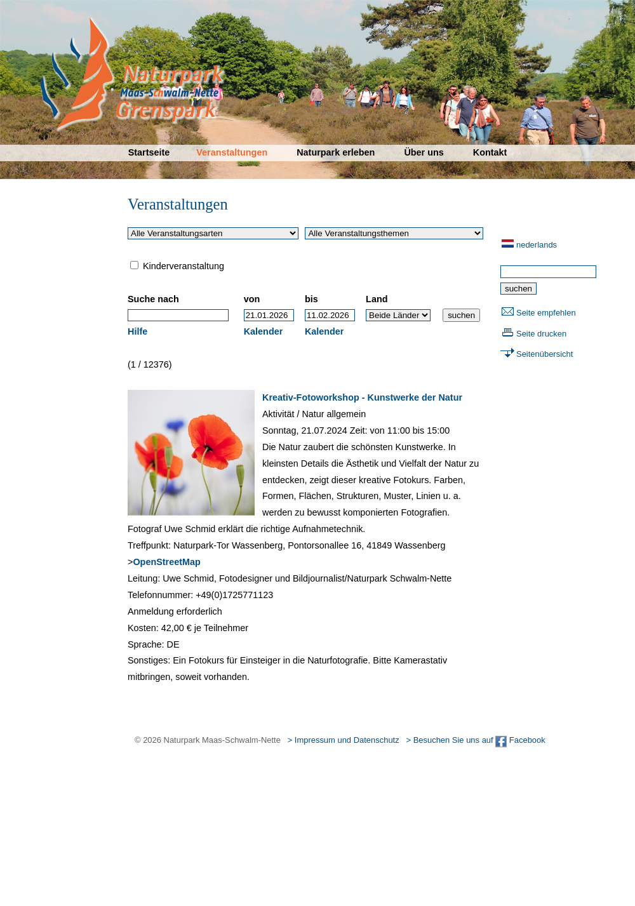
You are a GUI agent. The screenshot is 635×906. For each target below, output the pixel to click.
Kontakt (490, 152)
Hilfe (137, 331)
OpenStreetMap (166, 562)
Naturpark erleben (336, 152)
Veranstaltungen (231, 152)
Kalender (263, 331)
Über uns (423, 152)
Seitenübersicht (544, 354)
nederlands (536, 245)
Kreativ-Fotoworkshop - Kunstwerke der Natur (362, 397)
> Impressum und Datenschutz (343, 740)
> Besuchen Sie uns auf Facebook (475, 740)
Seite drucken (541, 333)
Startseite (149, 152)
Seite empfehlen (546, 312)
